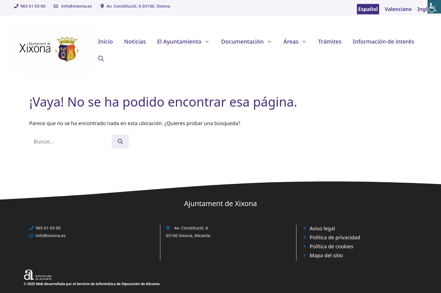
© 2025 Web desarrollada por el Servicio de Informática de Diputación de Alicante (92, 283)
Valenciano (398, 9)
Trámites (329, 41)
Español (368, 9)
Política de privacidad (335, 237)
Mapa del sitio (326, 255)
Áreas (298, 41)
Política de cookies (331, 246)
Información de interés (383, 41)
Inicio (105, 41)
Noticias (135, 41)
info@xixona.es (76, 6)
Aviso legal (322, 228)
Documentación (249, 41)
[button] (101, 58)
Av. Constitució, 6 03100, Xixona (138, 6)
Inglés (425, 9)
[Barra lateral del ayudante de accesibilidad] (434, 6)
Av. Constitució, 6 (191, 228)
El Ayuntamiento (186, 41)
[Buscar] (120, 141)
